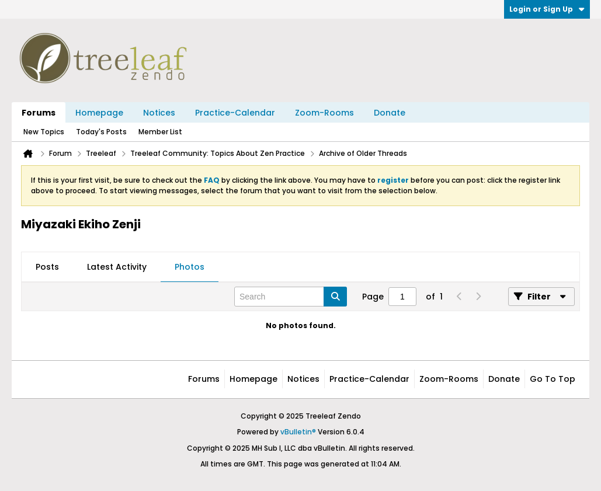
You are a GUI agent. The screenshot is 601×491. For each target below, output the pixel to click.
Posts (47, 267)
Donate (389, 113)
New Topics (43, 132)
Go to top (552, 379)
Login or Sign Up (547, 9)
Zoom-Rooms (324, 113)
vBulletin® (298, 432)
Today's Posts (101, 132)
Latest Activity (117, 267)
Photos (189, 267)
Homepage (99, 113)
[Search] (290, 297)
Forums (38, 113)
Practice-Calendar (235, 113)
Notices (159, 113)
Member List (160, 132)
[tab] (47, 267)
